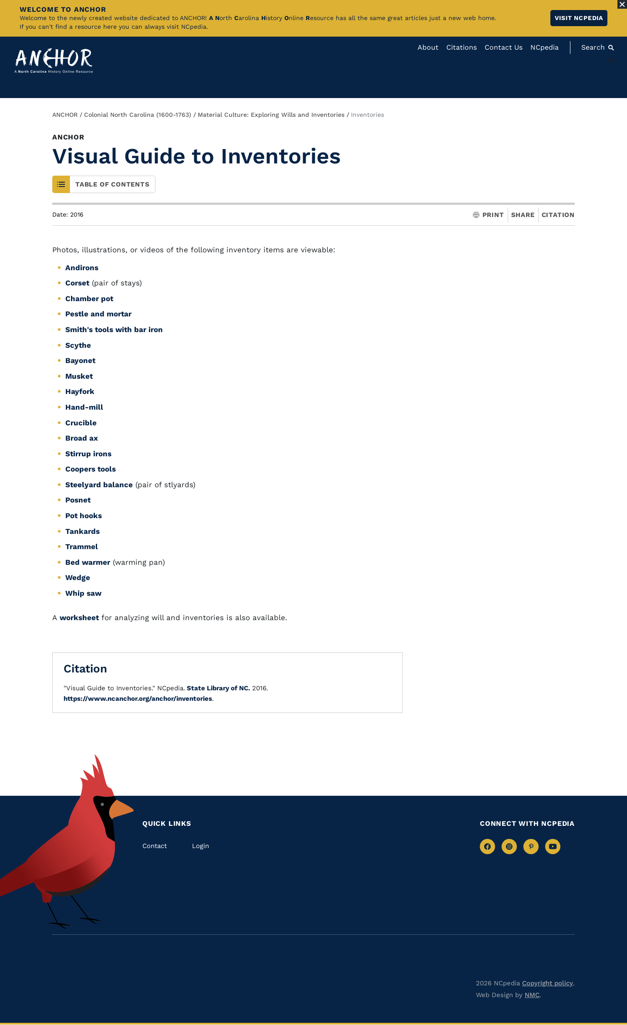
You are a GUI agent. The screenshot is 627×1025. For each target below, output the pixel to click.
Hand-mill (84, 407)
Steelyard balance (99, 484)
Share (523, 215)
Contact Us (503, 47)
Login (200, 846)
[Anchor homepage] (53, 61)
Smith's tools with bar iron (114, 329)
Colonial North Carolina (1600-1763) (137, 114)
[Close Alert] (622, 4)
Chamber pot (89, 298)
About (428, 47)
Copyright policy (547, 983)
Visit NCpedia (579, 17)
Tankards (82, 531)
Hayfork (79, 391)
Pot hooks (83, 515)
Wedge (77, 577)
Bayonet (80, 360)
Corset (77, 282)
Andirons (81, 267)
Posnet (78, 500)
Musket (79, 376)
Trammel (81, 546)
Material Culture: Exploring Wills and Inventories (271, 114)
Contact (154, 846)
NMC (532, 995)
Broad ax (81, 438)
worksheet (79, 617)
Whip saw (83, 593)
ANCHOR (65, 114)
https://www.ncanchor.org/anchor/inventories (138, 699)
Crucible (81, 422)
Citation (558, 215)
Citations (461, 47)
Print (488, 215)
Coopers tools (90, 469)
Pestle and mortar (98, 313)
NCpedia (544, 47)
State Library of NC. (217, 688)
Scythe (78, 345)
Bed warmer (87, 562)
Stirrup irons (88, 453)
